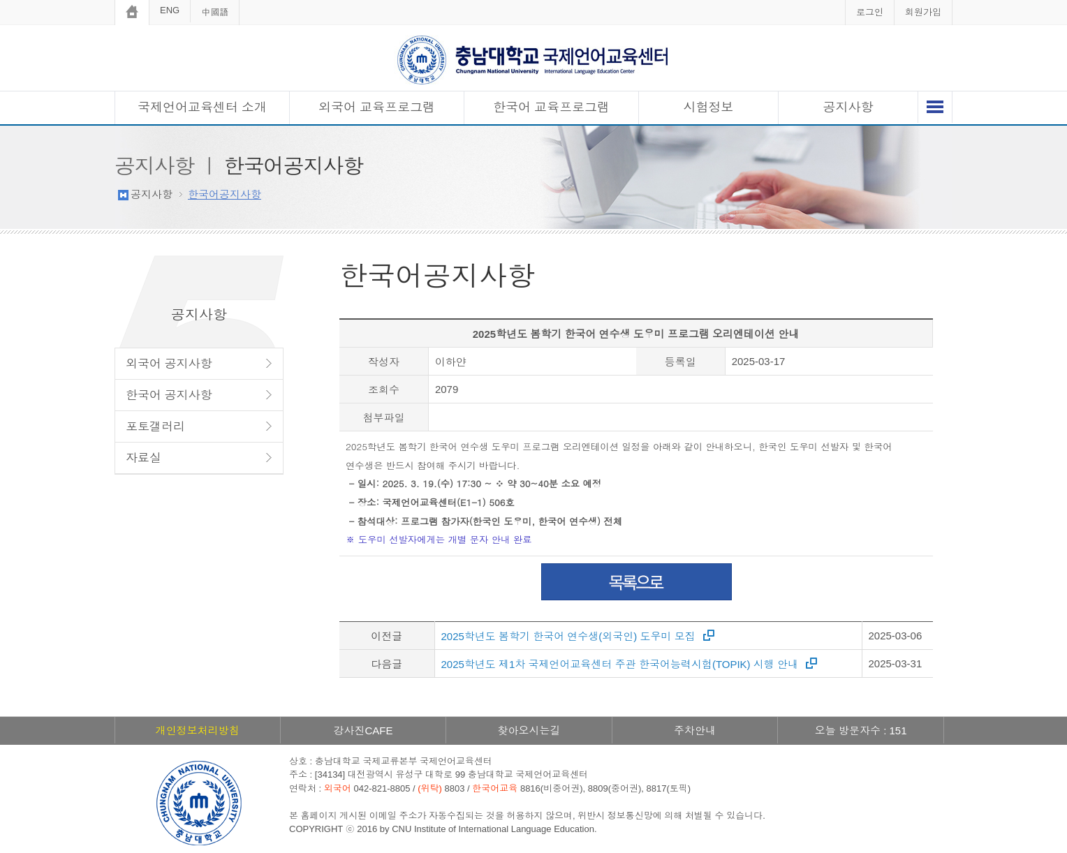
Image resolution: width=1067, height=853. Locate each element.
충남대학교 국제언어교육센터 (533, 59)
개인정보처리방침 (198, 730)
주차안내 (695, 730)
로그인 (869, 12)
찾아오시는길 (528, 730)
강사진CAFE (362, 730)
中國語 (214, 12)
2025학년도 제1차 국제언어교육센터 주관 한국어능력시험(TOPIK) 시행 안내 (619, 664)
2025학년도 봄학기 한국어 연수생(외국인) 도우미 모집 (568, 636)
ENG (169, 10)
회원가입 (923, 12)
